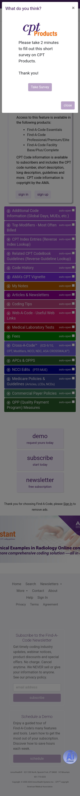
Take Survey (40, 87)
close (68, 105)
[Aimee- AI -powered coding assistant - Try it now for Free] (70, 757)
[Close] (73, 8)
